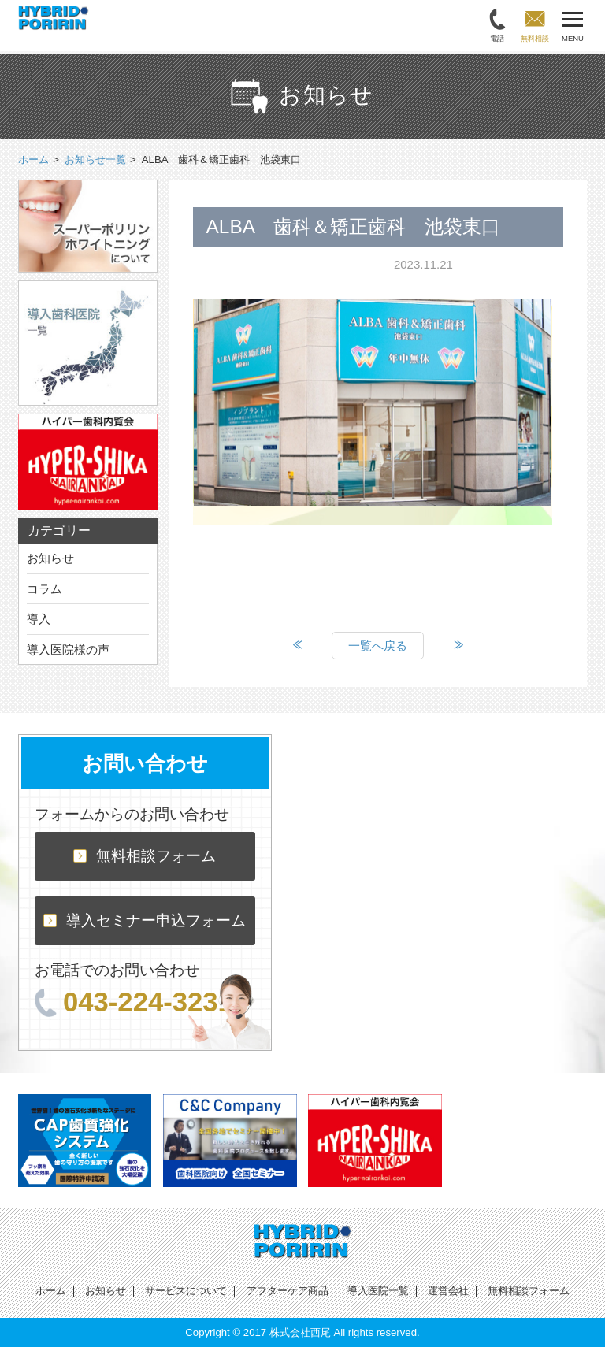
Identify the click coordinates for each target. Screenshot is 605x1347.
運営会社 (448, 1291)
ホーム (50, 1291)
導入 (38, 618)
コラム (44, 589)
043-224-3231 (134, 1002)
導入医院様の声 (68, 649)
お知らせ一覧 (95, 159)
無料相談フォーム (144, 856)
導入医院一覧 (378, 1291)
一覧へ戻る (377, 645)
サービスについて (186, 1291)
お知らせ (50, 558)
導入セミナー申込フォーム (144, 920)
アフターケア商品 (287, 1291)
